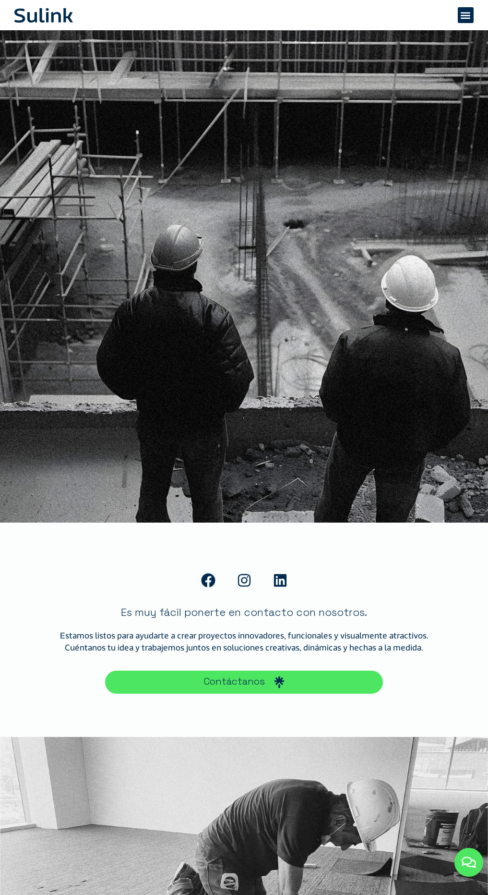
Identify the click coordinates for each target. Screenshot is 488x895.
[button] (466, 15)
